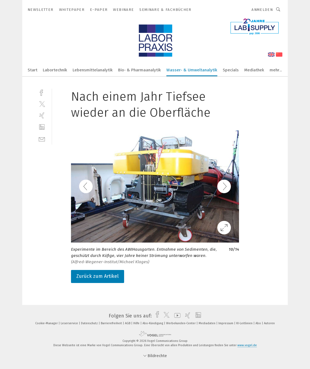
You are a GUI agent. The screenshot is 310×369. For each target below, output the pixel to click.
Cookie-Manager (47, 323)
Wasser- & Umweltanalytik (191, 70)
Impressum (226, 323)
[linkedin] (41, 127)
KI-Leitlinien (244, 323)
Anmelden (262, 9)
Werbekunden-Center (181, 323)
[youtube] (176, 316)
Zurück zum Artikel (97, 276)
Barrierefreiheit (112, 323)
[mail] (41, 138)
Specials (231, 70)
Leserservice (70, 323)
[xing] (41, 115)
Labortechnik (55, 70)
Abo (259, 323)
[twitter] (41, 103)
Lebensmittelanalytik (93, 70)
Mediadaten (207, 323)
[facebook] (41, 92)
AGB (128, 323)
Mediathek (254, 70)
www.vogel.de (247, 345)
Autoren (269, 323)
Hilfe (136, 323)
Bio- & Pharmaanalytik (139, 70)
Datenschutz (90, 323)
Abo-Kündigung (153, 323)
